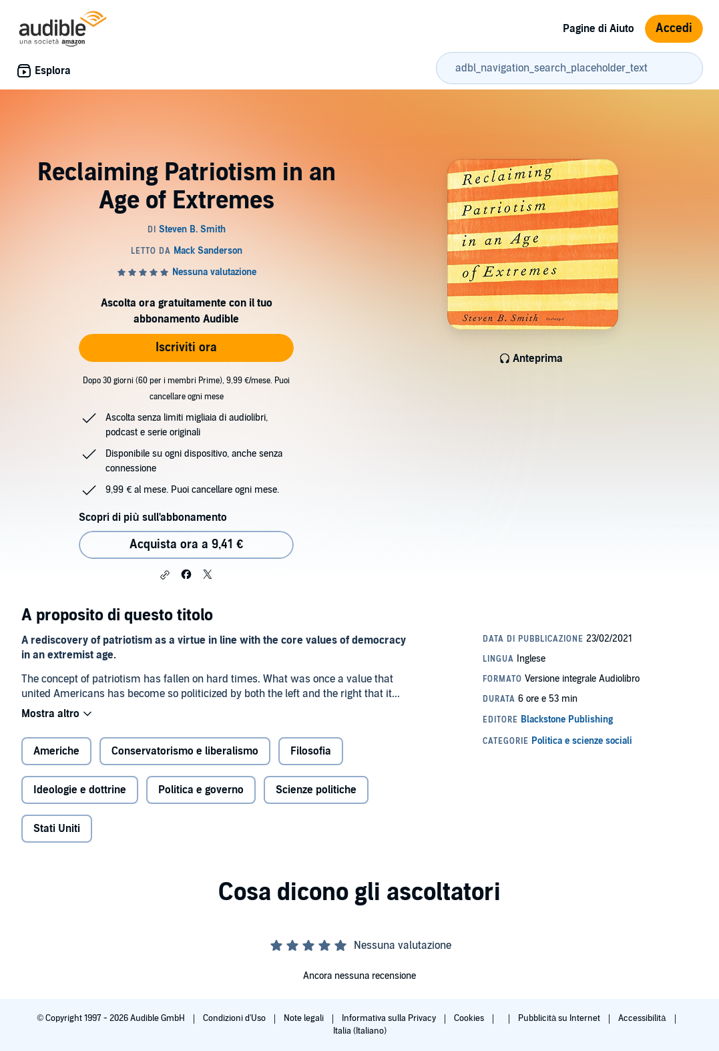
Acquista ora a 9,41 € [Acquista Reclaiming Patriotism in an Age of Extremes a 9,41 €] (186, 545)
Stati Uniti (56, 828)
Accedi (674, 28)
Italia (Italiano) (360, 1031)
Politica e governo (201, 790)
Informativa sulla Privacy (390, 1018)
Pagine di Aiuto (598, 28)
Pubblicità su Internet (560, 1018)
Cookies (470, 1018)
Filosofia (310, 751)
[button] (165, 575)
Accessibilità (643, 1018)
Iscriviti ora (186, 348)
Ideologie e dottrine (79, 790)
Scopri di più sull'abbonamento (152, 517)
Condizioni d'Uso (235, 1018)
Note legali (305, 1018)
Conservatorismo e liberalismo (184, 751)
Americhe (56, 751)
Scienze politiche (316, 790)
